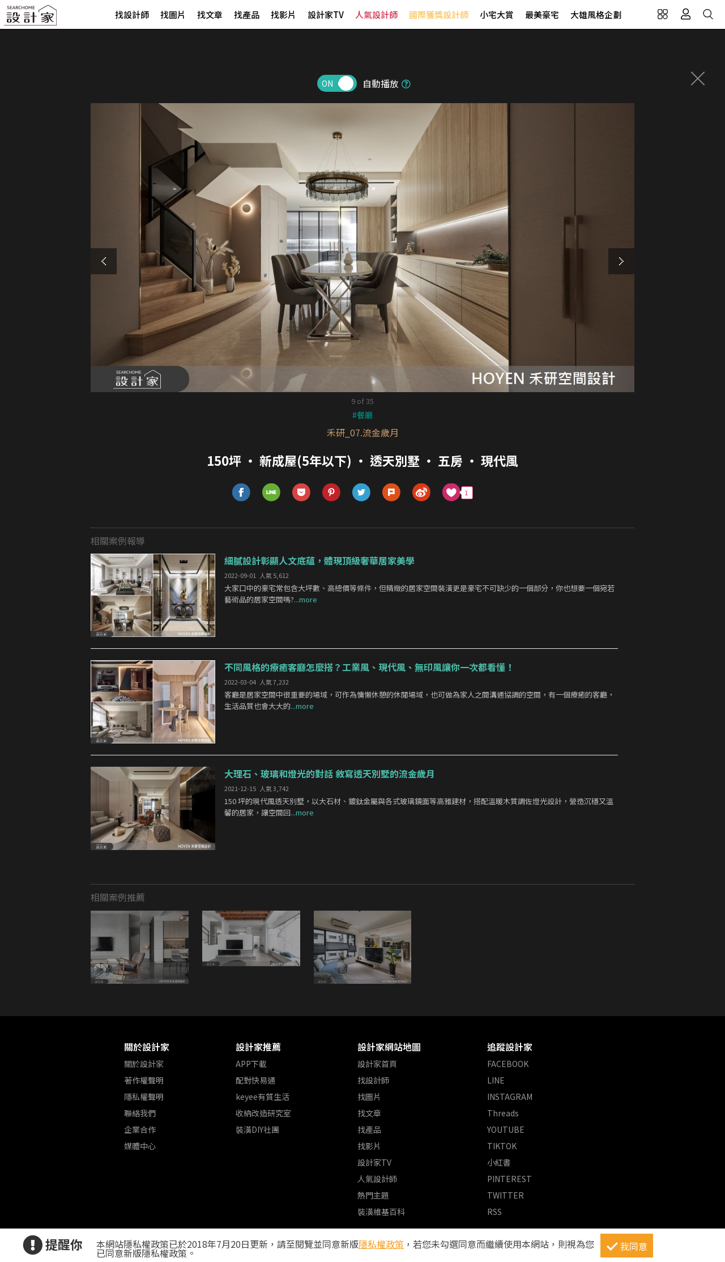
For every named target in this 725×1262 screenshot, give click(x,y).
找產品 (246, 14)
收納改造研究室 (263, 1113)
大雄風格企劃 (595, 14)
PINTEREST (509, 1178)
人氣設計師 (376, 14)
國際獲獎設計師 (438, 14)
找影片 (283, 14)
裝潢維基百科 (381, 1211)
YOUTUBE (505, 1129)
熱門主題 (373, 1195)
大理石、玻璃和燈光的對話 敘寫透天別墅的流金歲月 (329, 773)
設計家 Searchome (31, 18)
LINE (496, 1080)
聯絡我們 (140, 1113)
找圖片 (173, 14)
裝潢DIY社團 (257, 1129)
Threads (503, 1113)
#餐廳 (362, 414)
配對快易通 (255, 1080)
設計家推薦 (258, 1046)
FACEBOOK (507, 1063)
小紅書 (499, 1162)
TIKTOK (502, 1145)
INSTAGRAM (509, 1096)
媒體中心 (140, 1145)
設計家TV (326, 14)
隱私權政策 (381, 1244)
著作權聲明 (144, 1080)
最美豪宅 (542, 14)
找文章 (210, 14)
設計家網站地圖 (389, 1046)
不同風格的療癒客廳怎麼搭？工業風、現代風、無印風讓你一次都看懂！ (369, 667)
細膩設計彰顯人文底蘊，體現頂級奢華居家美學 (319, 560)
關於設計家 (146, 1046)
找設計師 (132, 14)
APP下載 (251, 1063)
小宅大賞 (497, 14)
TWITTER (505, 1195)
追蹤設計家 (509, 1046)
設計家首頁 (377, 1063)
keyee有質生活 (262, 1096)
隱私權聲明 (144, 1096)
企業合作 (140, 1129)
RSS (494, 1211)
